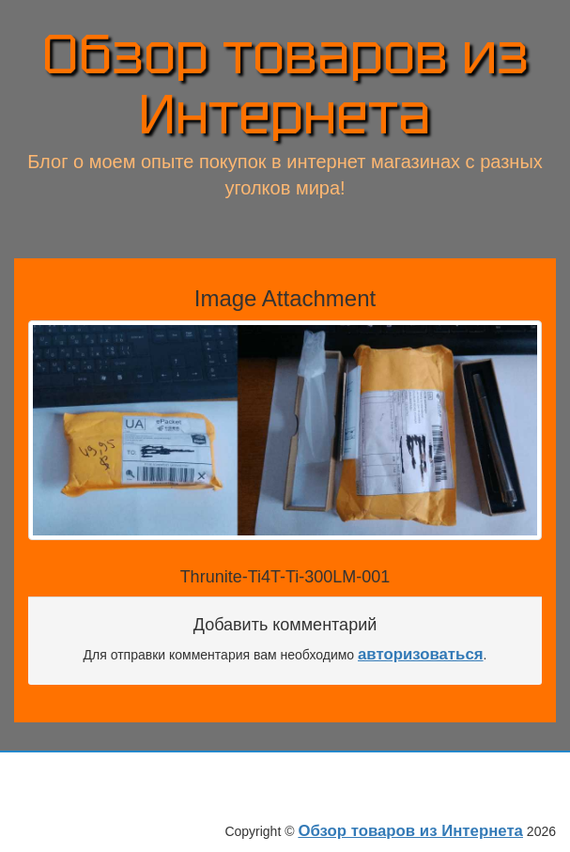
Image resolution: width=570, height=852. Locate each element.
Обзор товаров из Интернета (285, 85)
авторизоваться (421, 654)
